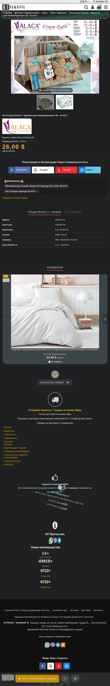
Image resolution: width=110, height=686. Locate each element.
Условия (74, 610)
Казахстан (9, 431)
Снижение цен (59, 610)
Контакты (98, 610)
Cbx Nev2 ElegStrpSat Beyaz (55, 354)
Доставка (86, 610)
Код (4, 137)
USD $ (84, 1)
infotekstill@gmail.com (57, 626)
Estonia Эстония (12, 461)
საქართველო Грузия (15, 447)
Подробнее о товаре (44, 212)
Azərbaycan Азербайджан (17, 451)
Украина (8, 444)
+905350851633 (98, 623)
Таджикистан (10, 438)
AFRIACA (9, 464)
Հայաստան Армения (16, 455)
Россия (7, 427)
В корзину (55, 361)
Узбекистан (9, 434)
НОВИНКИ (55, 267)
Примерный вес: (10, 141)
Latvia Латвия (11, 457)
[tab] (55, 198)
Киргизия (8, 441)
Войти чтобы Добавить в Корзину (37, 678)
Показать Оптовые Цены (55, 198)
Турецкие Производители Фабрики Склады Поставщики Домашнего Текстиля (54, 617)
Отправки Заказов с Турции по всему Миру (55, 410)
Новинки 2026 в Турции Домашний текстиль (27, 610)
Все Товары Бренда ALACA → (21, 191)
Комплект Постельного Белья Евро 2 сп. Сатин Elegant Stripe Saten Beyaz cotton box (55, 350)
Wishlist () (100, 1)
